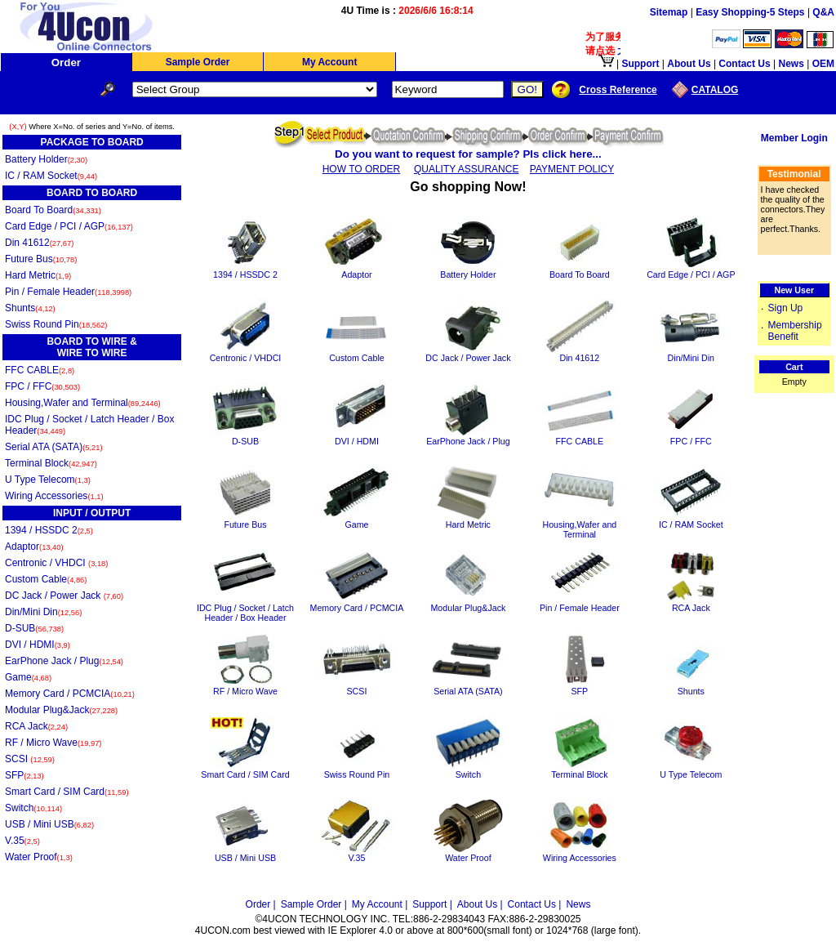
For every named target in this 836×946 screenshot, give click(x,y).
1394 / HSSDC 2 (49, 530)
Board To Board (53, 210)
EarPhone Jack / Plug (64, 661)
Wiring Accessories (54, 496)
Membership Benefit (795, 330)
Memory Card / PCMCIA (70, 693)
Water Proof (39, 857)
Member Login (794, 138)
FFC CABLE (39, 370)
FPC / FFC (42, 386)
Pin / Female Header (68, 291)
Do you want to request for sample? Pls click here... (468, 154)
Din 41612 (39, 242)
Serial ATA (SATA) (54, 447)
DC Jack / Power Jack (64, 595)
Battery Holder (46, 159)
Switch (33, 808)
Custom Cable (46, 579)
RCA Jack (36, 726)
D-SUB (34, 628)
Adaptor (34, 546)
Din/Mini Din (43, 612)
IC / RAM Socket (51, 175)
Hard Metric (38, 275)
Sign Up (785, 308)
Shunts (30, 308)
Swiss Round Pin (56, 324)
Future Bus (41, 259)
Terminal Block (51, 463)
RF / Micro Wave (53, 742)
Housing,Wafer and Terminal (83, 402)
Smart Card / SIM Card (67, 791)
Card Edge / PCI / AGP (69, 226)
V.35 (22, 840)
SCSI (30, 759)
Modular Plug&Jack (61, 710)
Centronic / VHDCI (56, 563)
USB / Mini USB (49, 824)
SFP (24, 775)
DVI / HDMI (37, 644)
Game (28, 677)
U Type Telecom (48, 479)
